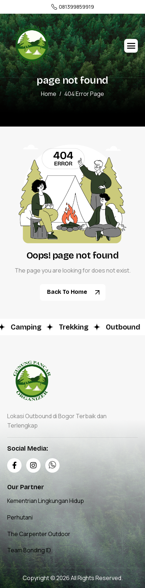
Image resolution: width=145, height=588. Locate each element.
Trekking (75, 327)
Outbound (124, 327)
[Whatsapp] (52, 465)
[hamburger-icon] (131, 46)
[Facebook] (14, 465)
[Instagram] (33, 465)
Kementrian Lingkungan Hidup (45, 501)
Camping (27, 327)
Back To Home (75, 292)
